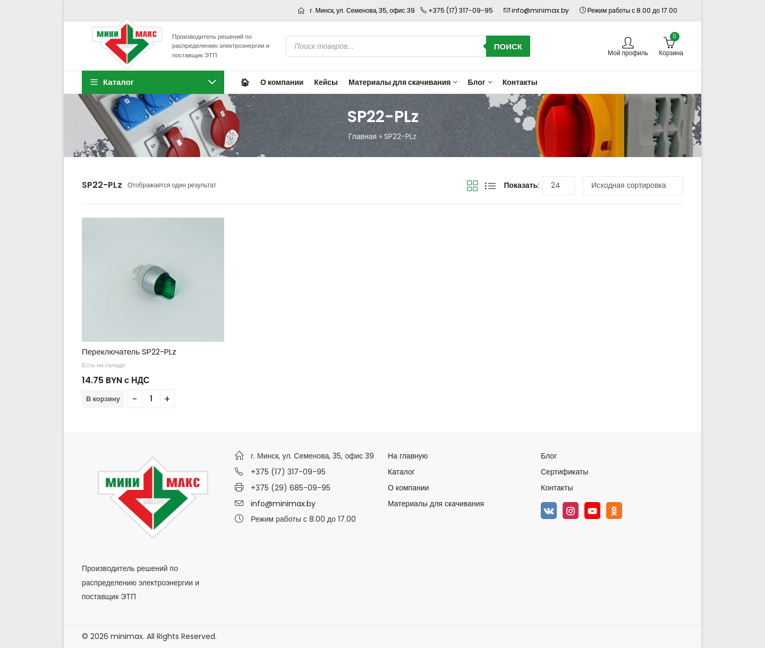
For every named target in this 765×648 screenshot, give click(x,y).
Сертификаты (564, 471)
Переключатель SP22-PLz (129, 351)
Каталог (401, 471)
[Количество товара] (151, 399)
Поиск (508, 46)
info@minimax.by (283, 503)
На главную (408, 456)
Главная (362, 136)
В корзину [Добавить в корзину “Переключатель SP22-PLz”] (103, 399)
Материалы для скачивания (436, 503)
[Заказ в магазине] (633, 185)
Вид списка (490, 186)
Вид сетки (472, 186)
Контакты (557, 487)
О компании (408, 487)
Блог (549, 456)
